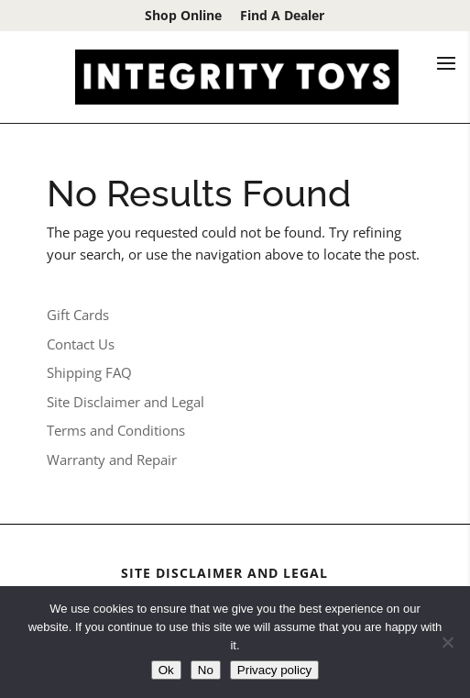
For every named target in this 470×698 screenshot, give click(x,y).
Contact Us (81, 344)
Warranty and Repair (112, 459)
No (205, 670)
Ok (166, 670)
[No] (447, 642)
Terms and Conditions (116, 430)
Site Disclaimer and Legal (125, 402)
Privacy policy (274, 670)
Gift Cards (78, 314)
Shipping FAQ (89, 372)
